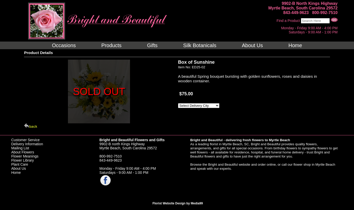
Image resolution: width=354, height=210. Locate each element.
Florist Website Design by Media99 (177, 203)
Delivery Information (27, 144)
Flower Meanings (25, 156)
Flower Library (22, 160)
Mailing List (20, 148)
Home (16, 172)
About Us (18, 168)
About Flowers (22, 152)
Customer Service (25, 140)
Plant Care (19, 164)
